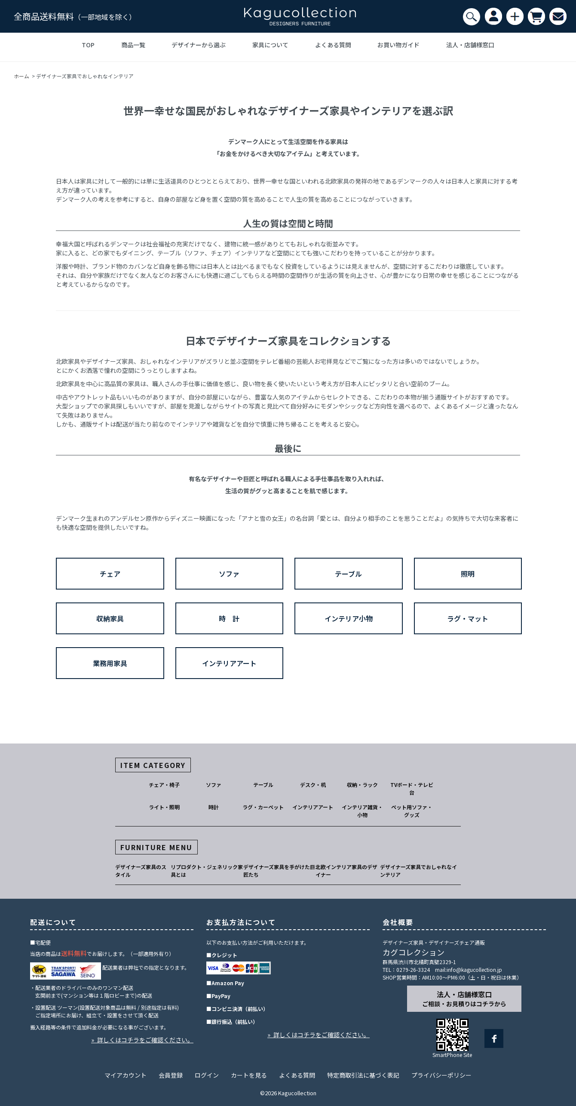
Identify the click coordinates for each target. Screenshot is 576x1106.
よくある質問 (333, 44)
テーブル (348, 573)
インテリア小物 (349, 618)
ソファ (229, 573)
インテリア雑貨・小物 (362, 810)
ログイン (207, 1075)
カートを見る (249, 1075)
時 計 (229, 618)
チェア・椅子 (164, 784)
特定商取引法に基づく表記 (363, 1075)
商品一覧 (133, 44)
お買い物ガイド (398, 44)
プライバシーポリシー (441, 1075)
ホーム (21, 76)
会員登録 (171, 1075)
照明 (468, 573)
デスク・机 (313, 784)
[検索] (471, 17)
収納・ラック (362, 784)
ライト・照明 (164, 807)
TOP (88, 44)
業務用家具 (110, 663)
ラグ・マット (467, 618)
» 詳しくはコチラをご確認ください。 (142, 1039)
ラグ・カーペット (263, 807)
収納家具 (110, 618)
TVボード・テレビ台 (411, 788)
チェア (110, 573)
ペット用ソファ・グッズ (411, 810)
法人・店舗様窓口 (470, 44)
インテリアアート (229, 663)
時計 (213, 807)
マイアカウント (125, 1075)
